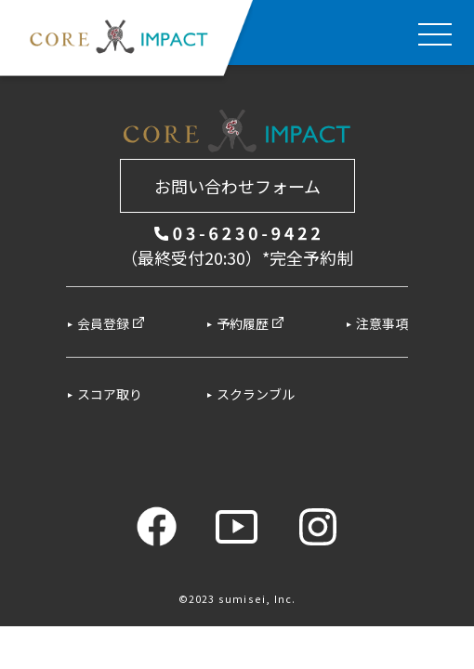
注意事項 (382, 323)
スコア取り (109, 394)
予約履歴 (250, 323)
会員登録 (111, 323)
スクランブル (256, 394)
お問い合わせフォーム (237, 186)
